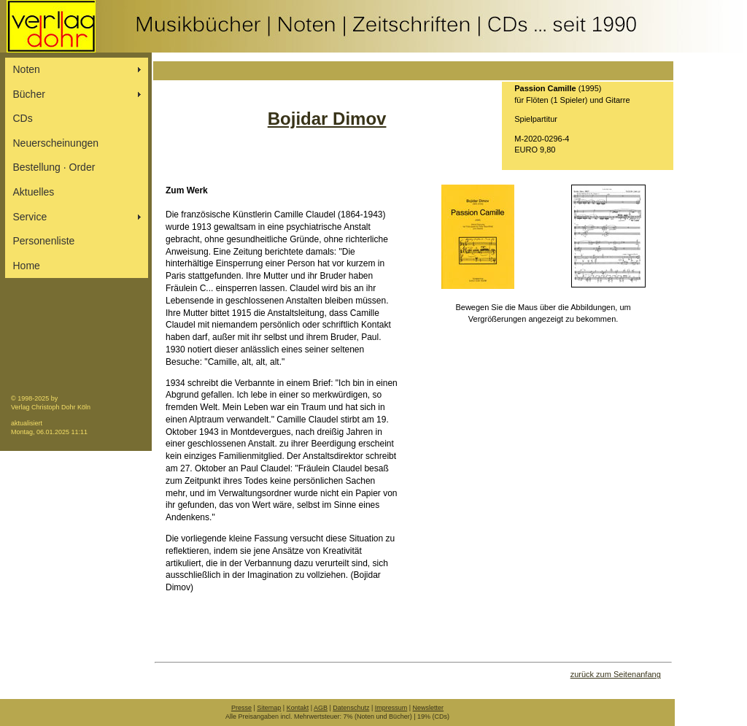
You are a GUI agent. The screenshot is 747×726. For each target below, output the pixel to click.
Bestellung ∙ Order (54, 167)
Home (26, 265)
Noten (26, 69)
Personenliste (44, 241)
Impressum (391, 707)
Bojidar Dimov (327, 118)
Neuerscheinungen (56, 143)
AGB (321, 707)
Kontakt (298, 707)
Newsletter (428, 707)
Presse (241, 707)
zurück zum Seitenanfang (615, 674)
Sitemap (269, 707)
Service (30, 217)
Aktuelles (34, 192)
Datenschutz (351, 707)
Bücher (29, 94)
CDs (23, 118)
